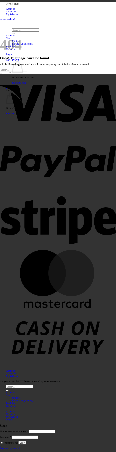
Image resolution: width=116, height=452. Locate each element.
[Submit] (13, 33)
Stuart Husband (7, 19)
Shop (8, 395)
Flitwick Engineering (22, 43)
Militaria (16, 398)
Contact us (11, 11)
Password (5, 437)
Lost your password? (10, 448)
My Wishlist (12, 14)
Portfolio (10, 403)
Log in (22, 443)
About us (10, 9)
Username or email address (14, 431)
